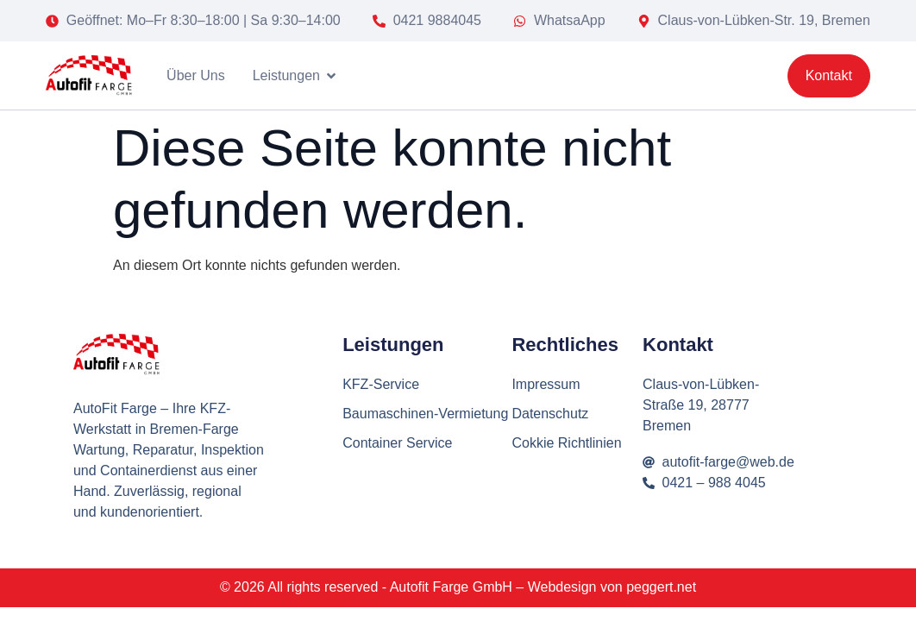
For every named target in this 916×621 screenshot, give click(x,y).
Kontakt (678, 344)
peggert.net (661, 587)
